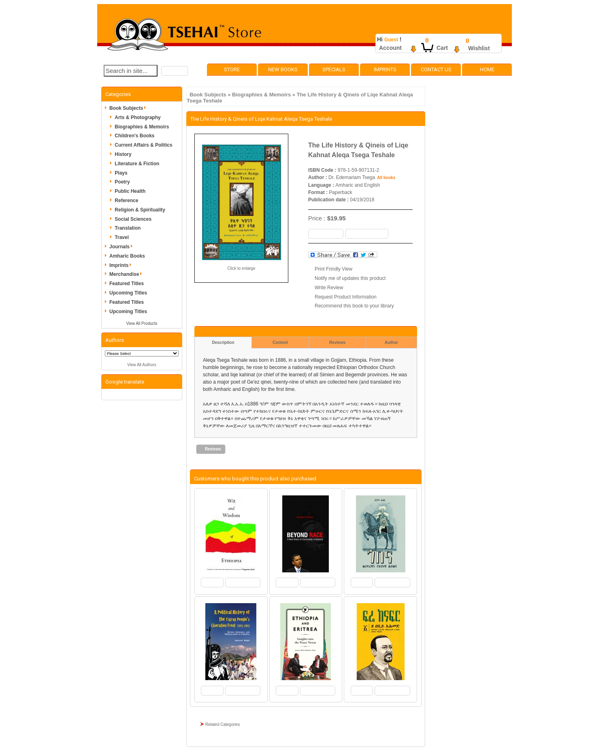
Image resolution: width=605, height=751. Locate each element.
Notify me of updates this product (350, 278)
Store (232, 69)
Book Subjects (208, 95)
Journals (122, 247)
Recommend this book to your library (354, 306)
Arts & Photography (137, 117)
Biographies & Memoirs (261, 95)
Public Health (130, 191)
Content (280, 342)
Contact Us (436, 69)
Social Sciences (133, 219)
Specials (333, 69)
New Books (283, 69)
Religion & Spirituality (140, 210)
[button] (174, 71)
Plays (121, 173)
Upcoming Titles (128, 293)
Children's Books (134, 136)
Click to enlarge (242, 268)
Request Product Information (346, 297)
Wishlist (479, 48)
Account (390, 48)
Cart (442, 48)
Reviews (337, 342)
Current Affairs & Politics (143, 145)
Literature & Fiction (137, 163)
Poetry (122, 182)
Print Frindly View (333, 269)
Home (487, 69)
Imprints (385, 69)
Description (223, 342)
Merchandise (127, 274)
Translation (128, 228)
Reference (126, 200)
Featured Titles (126, 283)
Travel (122, 237)
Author (391, 342)
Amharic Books (127, 256)
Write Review (329, 287)
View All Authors (141, 365)
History (123, 154)
